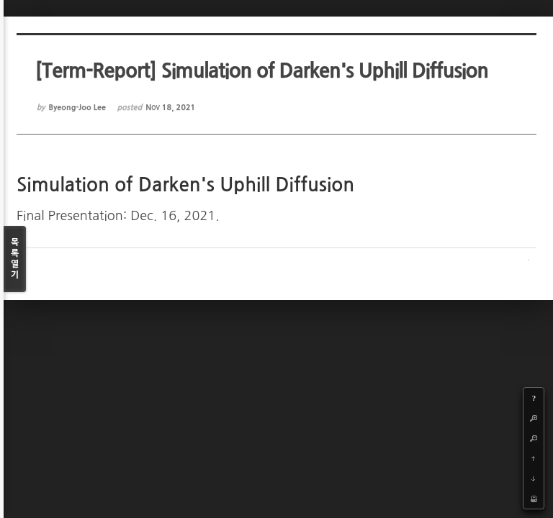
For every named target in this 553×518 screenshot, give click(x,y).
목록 (15, 259)
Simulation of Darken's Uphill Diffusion (184, 185)
